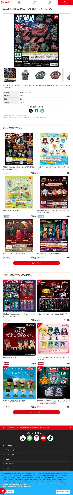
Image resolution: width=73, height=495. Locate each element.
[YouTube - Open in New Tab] (43, 438)
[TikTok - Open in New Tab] (50, 438)
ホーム (5, 428)
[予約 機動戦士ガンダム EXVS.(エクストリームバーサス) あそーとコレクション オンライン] (19, 300)
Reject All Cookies (63, 491)
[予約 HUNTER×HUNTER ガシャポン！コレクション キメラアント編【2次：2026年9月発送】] (53, 387)
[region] (36, 483)
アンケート (9, 468)
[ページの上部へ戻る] (70, 428)
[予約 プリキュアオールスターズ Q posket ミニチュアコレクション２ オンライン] (53, 344)
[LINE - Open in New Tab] (42, 111)
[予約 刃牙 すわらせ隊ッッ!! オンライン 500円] (19, 344)
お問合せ (8, 459)
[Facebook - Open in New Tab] (36, 111)
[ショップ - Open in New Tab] (34, 2)
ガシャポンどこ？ (10, 464)
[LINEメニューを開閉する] (30, 438)
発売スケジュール (36, 263)
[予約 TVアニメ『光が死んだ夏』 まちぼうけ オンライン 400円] (19, 387)
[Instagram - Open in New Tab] (36, 438)
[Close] (70, 474)
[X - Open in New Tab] (31, 111)
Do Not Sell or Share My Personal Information (16, 486)
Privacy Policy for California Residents (14, 485)
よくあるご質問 (10, 454)
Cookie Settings (8, 491)
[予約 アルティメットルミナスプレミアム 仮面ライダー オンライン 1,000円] (53, 300)
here (6, 475)
